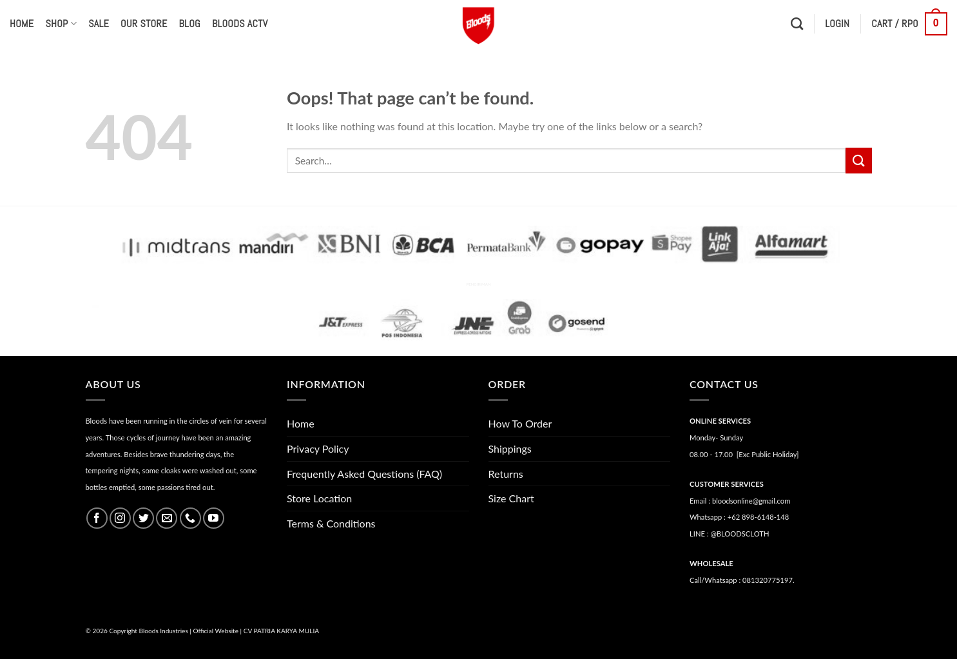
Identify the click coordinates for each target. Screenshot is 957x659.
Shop (61, 23)
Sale (98, 23)
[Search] (797, 23)
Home (22, 23)
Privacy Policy (318, 448)
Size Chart (511, 498)
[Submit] (858, 160)
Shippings (510, 448)
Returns (505, 473)
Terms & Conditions (331, 523)
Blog (189, 23)
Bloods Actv (239, 23)
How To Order (520, 423)
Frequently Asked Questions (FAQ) (364, 473)
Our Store (144, 23)
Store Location (319, 498)
